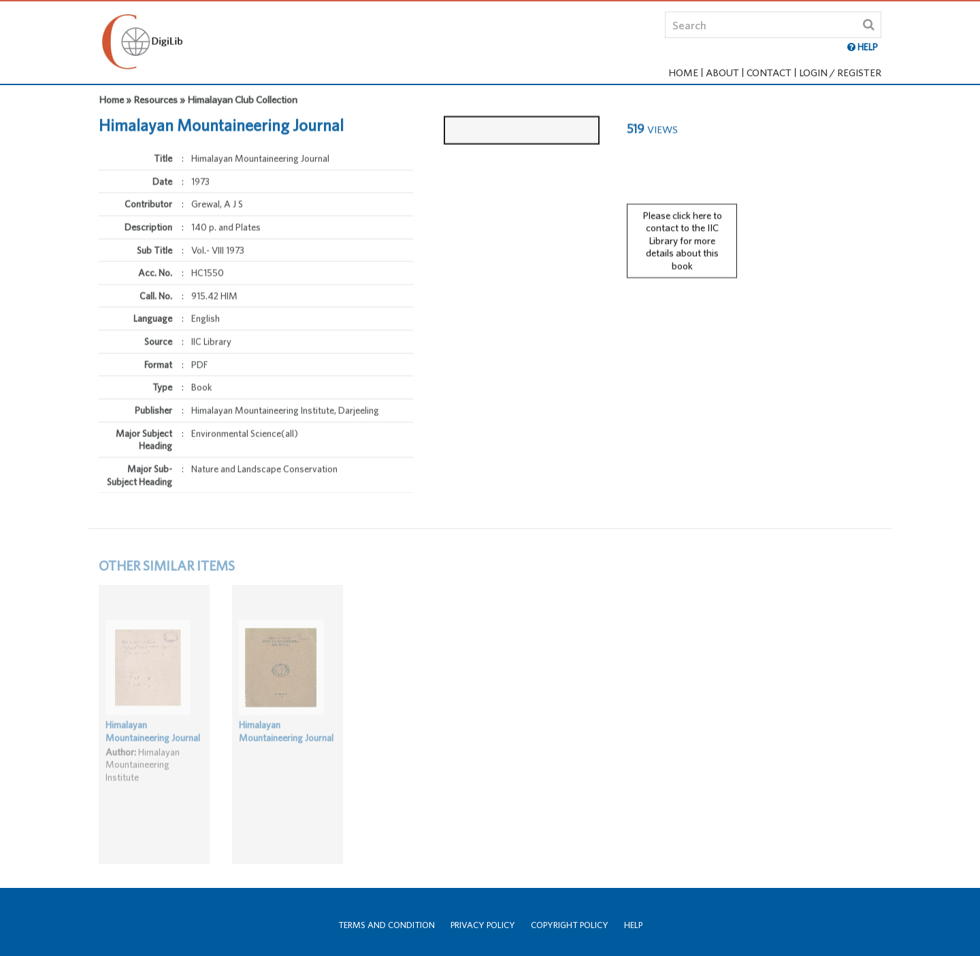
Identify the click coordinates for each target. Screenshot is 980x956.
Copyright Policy (569, 925)
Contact (769, 72)
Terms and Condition (386, 925)
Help (633, 925)
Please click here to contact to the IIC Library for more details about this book (682, 235)
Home (683, 72)
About (722, 72)
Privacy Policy (483, 925)
